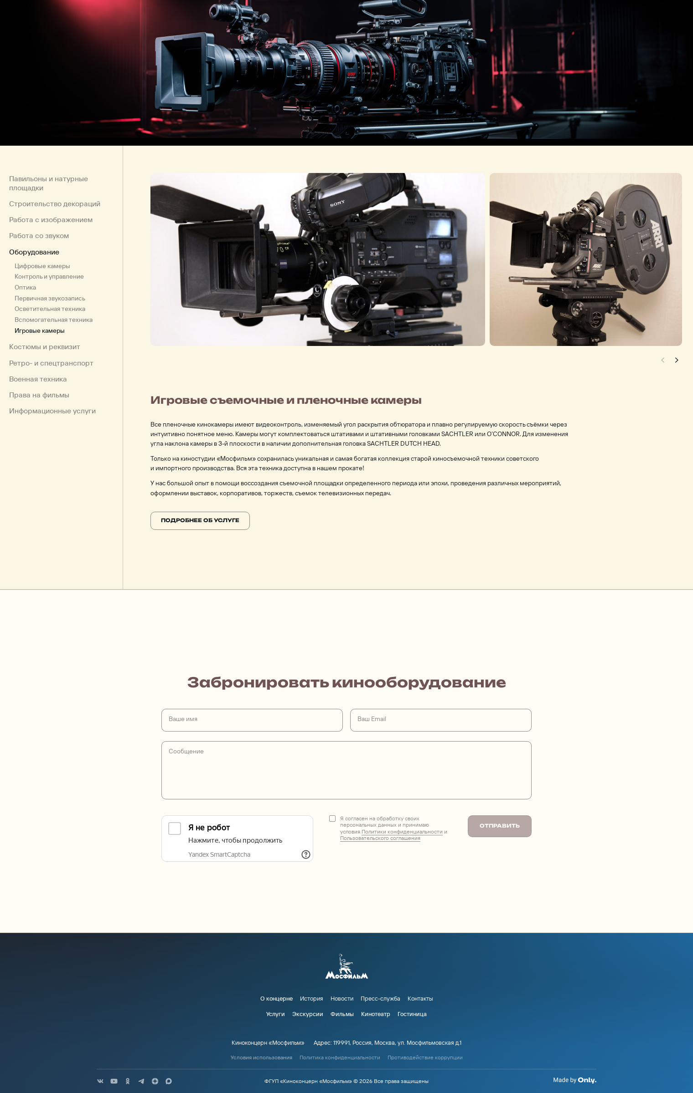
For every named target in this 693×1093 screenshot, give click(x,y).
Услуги (275, 1013)
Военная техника (38, 379)
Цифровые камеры (42, 266)
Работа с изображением (51, 219)
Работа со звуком (39, 235)
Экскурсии (307, 1013)
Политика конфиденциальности (340, 1057)
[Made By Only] (574, 1080)
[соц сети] (100, 1081)
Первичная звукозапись (50, 298)
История (311, 998)
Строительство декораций (54, 203)
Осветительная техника (50, 309)
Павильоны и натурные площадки (48, 183)
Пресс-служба (380, 998)
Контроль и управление (49, 276)
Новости (342, 998)
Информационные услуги (52, 411)
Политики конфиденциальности (402, 831)
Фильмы (342, 1013)
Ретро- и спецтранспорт (51, 362)
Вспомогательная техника (54, 319)
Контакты (420, 998)
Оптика (25, 287)
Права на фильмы (39, 395)
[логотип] (346, 967)
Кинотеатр (375, 1013)
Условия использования (261, 1057)
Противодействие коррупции (425, 1057)
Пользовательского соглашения (380, 837)
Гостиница (412, 1013)
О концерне (276, 998)
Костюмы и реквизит (44, 346)
